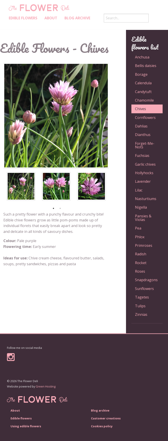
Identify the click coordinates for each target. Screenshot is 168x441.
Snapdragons (146, 279)
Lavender (143, 181)
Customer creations (106, 418)
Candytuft (143, 91)
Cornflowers (145, 117)
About (50, 18)
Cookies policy (102, 426)
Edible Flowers (23, 18)
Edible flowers (21, 418)
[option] (56, 115)
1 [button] (53, 208)
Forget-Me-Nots (144, 145)
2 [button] (60, 208)
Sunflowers (144, 288)
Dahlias (141, 126)
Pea (138, 228)
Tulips (140, 305)
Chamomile (144, 100)
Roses (140, 271)
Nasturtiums (145, 198)
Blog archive (77, 18)
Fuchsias (142, 155)
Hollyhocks (144, 172)
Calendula (143, 82)
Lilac (138, 190)
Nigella (141, 207)
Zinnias (141, 314)
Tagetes (142, 297)
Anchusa (142, 57)
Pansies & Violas (143, 218)
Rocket (140, 262)
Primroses (143, 245)
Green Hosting (45, 386)
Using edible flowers (26, 426)
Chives (140, 108)
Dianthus (142, 134)
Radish (140, 254)
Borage (141, 74)
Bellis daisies (145, 65)
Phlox (139, 236)
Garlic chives (145, 164)
